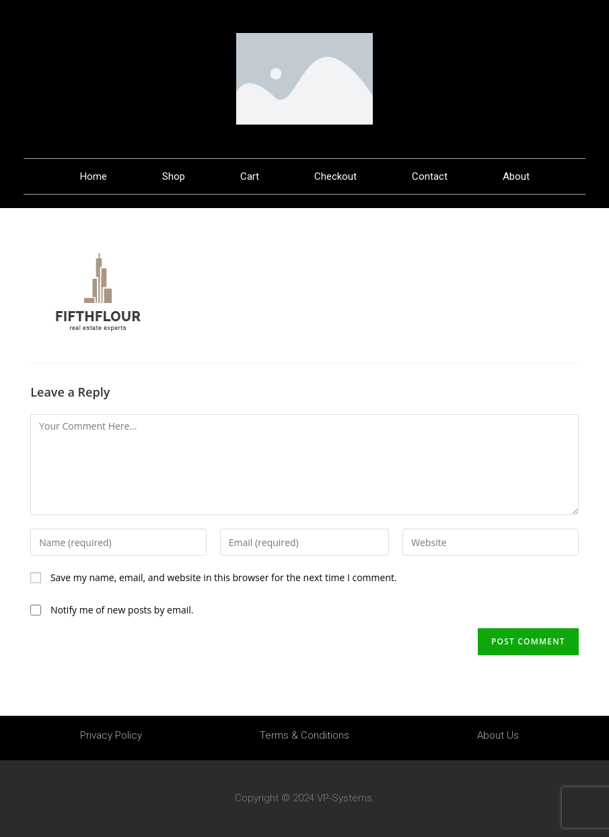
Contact (429, 176)
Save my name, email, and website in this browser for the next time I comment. (223, 577)
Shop (173, 176)
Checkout (335, 176)
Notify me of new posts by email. (122, 609)
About (516, 176)
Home (93, 176)
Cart (249, 176)
